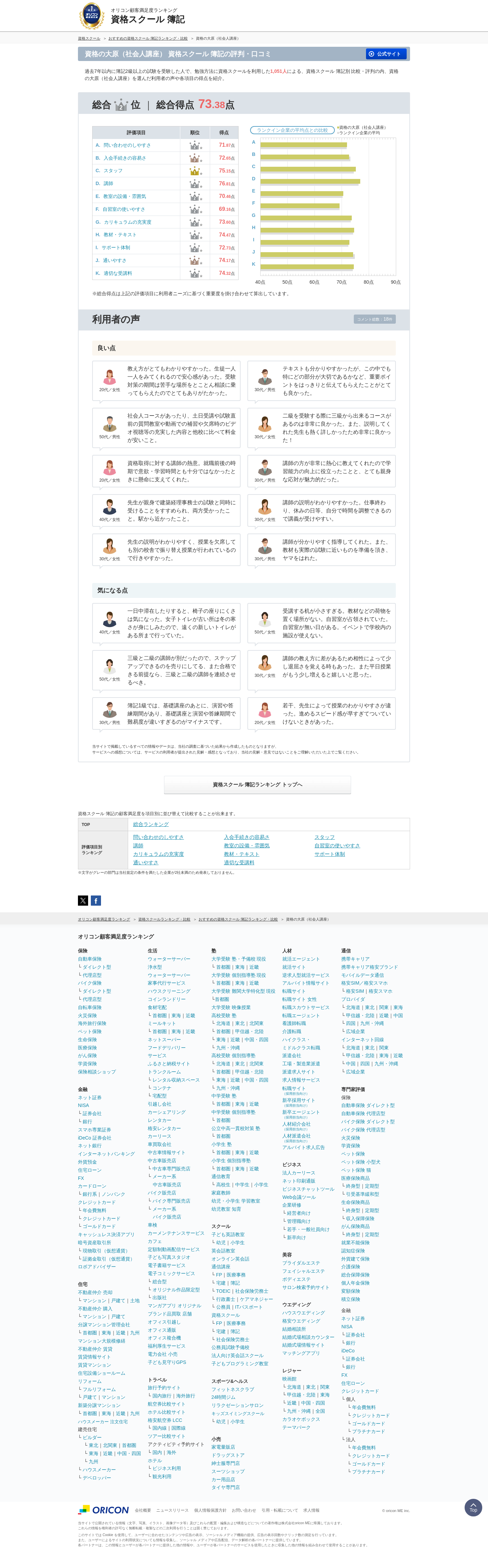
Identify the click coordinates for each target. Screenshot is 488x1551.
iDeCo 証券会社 (94, 1138)
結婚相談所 (294, 1329)
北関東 (110, 1445)
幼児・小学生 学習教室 (235, 1201)
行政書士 (225, 1299)
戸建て (118, 1300)
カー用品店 (223, 1479)
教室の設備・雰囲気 (124, 196)
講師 (108, 183)
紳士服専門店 (225, 1463)
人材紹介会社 (296, 1126)
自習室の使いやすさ (124, 209)
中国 (398, 1015)
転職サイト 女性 (299, 999)
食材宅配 (157, 1007)
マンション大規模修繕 (101, 1341)
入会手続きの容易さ (125, 158)
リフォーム (90, 1381)
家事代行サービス (167, 983)
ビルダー (92, 1437)
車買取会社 (159, 1144)
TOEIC (223, 1291)
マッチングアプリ (301, 1353)
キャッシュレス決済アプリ (106, 1234)
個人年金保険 (355, 1283)
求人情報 (311, 1510)
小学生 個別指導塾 (231, 1160)
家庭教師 (220, 1192)
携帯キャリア (355, 959)
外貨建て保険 (355, 1259)
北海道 (223, 1023)
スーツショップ (228, 1471)
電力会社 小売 (163, 1354)
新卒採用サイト (299, 1102)
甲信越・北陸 (249, 1031)
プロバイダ (353, 999)
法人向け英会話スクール (237, 1355)
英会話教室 (223, 1250)
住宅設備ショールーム (101, 1373)
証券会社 (92, 1113)
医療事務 (236, 1274)
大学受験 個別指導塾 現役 (238, 975)
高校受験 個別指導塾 (233, 1055)
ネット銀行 (90, 1145)
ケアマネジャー (256, 1299)
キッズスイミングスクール (237, 1413)
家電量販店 (223, 1447)
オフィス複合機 (164, 1338)
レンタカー (159, 1120)
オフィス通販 (162, 1330)
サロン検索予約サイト (306, 1287)
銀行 (87, 1121)
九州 (135, 1332)
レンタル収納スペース (176, 1080)
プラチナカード (368, 1431)
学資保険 (87, 1063)
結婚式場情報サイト (303, 1345)
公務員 (223, 1307)
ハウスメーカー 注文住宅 (103, 1421)
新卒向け (296, 1237)
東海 (106, 1332)
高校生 (223, 1184)
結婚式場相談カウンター (308, 1337)
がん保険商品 (355, 1226)
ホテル (155, 1460)
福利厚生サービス (167, 1346)
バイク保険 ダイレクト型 (368, 1121)
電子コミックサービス (171, 1273)
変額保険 (350, 1291)
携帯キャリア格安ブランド (369, 967)
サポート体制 (116, 247)
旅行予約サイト (164, 1387)
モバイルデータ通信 (362, 975)
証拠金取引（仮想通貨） (109, 1259)
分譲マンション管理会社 (104, 1324)
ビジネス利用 (166, 1468)
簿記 (235, 1283)
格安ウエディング (301, 1321)
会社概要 (143, 1510)
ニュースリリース (172, 1510)
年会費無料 (94, 1210)
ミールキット (162, 1023)
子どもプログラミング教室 (239, 1363)
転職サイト (294, 991)
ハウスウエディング (303, 1312)
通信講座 (220, 1266)
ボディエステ (296, 1279)
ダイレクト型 (97, 967)
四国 (350, 1023)
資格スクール (225, 1315)
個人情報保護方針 (210, 1510)
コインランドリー (167, 999)
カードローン (92, 1186)
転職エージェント (301, 1015)
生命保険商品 (355, 1202)
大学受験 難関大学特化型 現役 (243, 991)
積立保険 (350, 1299)
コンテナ (161, 1088)
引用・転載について (280, 1510)
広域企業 (355, 1031)
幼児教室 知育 (226, 1209)
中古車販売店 (162, 1160)
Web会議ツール (299, 1197)
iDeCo (347, 1350)
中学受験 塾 (224, 1096)
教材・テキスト (120, 234)
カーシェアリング (167, 1112)
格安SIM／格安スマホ (364, 983)
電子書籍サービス (167, 1265)
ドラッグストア (228, 1455)
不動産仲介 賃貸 (95, 1349)
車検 (152, 1225)
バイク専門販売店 (171, 1201)
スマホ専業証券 (94, 1129)
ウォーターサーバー (169, 959)
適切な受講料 (118, 273)
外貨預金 (87, 1162)
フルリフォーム (99, 1389)
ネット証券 (90, 1097)
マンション (94, 1300)
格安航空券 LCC (165, 1420)
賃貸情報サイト (94, 1356)
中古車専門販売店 (171, 1168)
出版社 (159, 1297)
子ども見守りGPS (167, 1362)
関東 (325, 1387)
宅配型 (159, 1096)
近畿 (120, 1332)
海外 (171, 1452)
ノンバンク (113, 1194)
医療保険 (87, 1047)
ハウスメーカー (99, 1469)
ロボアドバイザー (97, 1266)
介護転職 (291, 1031)
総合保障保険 (355, 1274)
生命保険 (87, 1039)
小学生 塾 (221, 1144)
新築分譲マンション (99, 1405)
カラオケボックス (301, 1419)
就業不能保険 (355, 1242)
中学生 (242, 1184)
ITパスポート (249, 1307)
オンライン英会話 (230, 1259)
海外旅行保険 (92, 1023)
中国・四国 (129, 1453)
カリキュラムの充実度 (127, 222)
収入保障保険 (360, 1218)
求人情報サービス (301, 1080)
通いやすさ (115, 260)
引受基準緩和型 (362, 1194)
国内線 (159, 1428)
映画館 (289, 1379)
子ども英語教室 (228, 1234)
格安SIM (355, 991)
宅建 (221, 1283)
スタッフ (113, 170)
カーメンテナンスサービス (176, 1233)
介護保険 (350, 1266)
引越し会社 (159, 1104)
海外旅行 (185, 1395)
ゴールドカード (99, 1226)
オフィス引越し (164, 1322)
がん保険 (87, 1055)
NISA (83, 1105)
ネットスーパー (164, 1039)
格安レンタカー (164, 1128)
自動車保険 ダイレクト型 (368, 1105)
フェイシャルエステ (303, 1271)
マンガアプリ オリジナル (174, 1305)
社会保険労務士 (251, 1291)
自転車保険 (90, 1007)
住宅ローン (90, 1170)
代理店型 (92, 975)
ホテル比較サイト (167, 1412)
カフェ (155, 1241)
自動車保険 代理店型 (363, 1113)
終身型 (353, 1186)
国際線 (178, 1428)
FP (219, 1274)
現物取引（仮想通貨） (106, 1250)
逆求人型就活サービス (306, 975)
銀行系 (90, 1194)
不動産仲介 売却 (95, 1292)
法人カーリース (299, 1172)
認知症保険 (353, 1250)
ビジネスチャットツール (308, 1189)
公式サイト (389, 54)
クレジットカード (97, 1202)
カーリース (159, 1136)
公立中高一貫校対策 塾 (235, 1128)
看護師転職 (294, 1023)
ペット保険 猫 (356, 1170)
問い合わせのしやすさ (127, 145)
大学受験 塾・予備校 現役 (238, 959)
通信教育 (220, 1176)
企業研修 (291, 1205)
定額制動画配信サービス (174, 1249)
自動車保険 (90, 959)
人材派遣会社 (296, 1138)
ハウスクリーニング (169, 991)
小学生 (261, 1184)
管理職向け (299, 1221)
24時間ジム (223, 1397)
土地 (135, 1300)
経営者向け (299, 1213)
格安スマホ (380, 991)
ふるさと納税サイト (169, 1063)
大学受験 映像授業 (231, 1007)
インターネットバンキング (106, 1153)
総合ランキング (151, 824)
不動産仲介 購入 (95, 1308)
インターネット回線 (362, 1039)
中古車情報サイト (167, 1152)
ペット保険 (90, 1031)
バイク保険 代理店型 (363, 1129)
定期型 (372, 1186)
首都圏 (90, 1332)
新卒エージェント (301, 1114)
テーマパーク (296, 1427)
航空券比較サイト (167, 1404)
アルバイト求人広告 (303, 1147)
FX (81, 1178)
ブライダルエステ (301, 1263)
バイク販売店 (162, 1192)
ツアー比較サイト (167, 1436)
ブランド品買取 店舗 (170, 1313)
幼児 (221, 1242)
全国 (320, 1411)
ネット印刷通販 (299, 1181)
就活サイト (294, 967)
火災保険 (87, 1015)
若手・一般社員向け (308, 1229)
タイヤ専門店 (225, 1487)
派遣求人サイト (299, 1071)
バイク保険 (90, 983)
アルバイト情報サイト (306, 983)
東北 (93, 1445)
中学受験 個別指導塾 (233, 1112)
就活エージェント (301, 959)
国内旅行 (161, 1395)
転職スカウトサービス (306, 1007)
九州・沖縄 (228, 1047)
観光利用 (161, 1476)
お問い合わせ (244, 1510)
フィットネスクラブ (232, 1389)
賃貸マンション (94, 1365)
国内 (157, 1452)
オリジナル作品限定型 (176, 1289)
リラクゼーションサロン (237, 1405)
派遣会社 (291, 1055)
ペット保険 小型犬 (361, 1162)
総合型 (159, 1281)
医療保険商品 (355, 1178)
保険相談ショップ (97, 1071)
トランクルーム (164, 1071)
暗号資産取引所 (94, 1242)
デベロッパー (97, 1477)
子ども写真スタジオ (169, 1257)
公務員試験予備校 (230, 1347)
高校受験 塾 (224, 1015)
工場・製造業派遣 (301, 1063)
